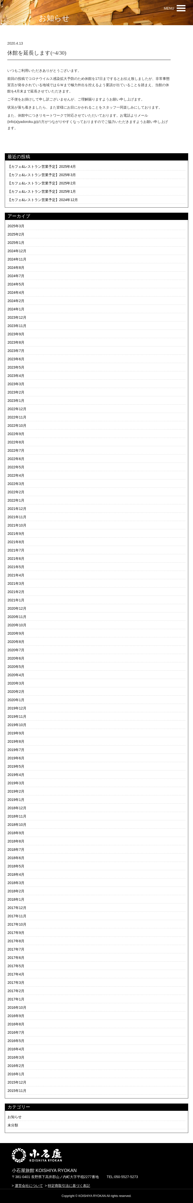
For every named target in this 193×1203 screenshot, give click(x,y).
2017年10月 (17, 924)
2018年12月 (17, 808)
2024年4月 (16, 292)
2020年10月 (17, 625)
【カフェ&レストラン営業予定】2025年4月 (42, 167)
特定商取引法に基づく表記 (69, 1186)
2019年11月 (17, 716)
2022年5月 (16, 467)
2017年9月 (16, 933)
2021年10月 (17, 525)
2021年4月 (16, 575)
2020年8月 (16, 642)
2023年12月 (17, 317)
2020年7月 (16, 650)
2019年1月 (16, 800)
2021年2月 (16, 592)
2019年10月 (17, 725)
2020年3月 (16, 683)
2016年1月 (16, 1074)
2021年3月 (16, 583)
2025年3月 (16, 226)
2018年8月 (16, 841)
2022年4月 (16, 475)
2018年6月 (16, 858)
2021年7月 (16, 550)
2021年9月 (16, 534)
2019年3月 (16, 783)
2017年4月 (16, 974)
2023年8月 (16, 342)
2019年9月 (16, 733)
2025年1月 (16, 243)
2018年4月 (16, 874)
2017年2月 (16, 991)
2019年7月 (16, 750)
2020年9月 (16, 633)
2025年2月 (16, 234)
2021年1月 (16, 600)
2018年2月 (16, 891)
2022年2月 (16, 492)
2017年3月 (16, 983)
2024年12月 (17, 251)
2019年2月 (16, 791)
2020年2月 (16, 692)
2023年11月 (17, 326)
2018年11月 (17, 816)
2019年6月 (16, 758)
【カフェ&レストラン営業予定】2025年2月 (42, 183)
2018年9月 (16, 833)
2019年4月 (16, 775)
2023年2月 (16, 392)
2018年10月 (17, 825)
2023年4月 (16, 376)
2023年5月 (16, 367)
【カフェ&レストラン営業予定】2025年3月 (42, 175)
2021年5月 (16, 567)
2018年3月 (16, 883)
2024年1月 (16, 309)
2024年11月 (17, 259)
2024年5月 (16, 284)
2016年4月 (16, 1049)
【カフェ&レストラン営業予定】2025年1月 (42, 191)
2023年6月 (16, 359)
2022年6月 (16, 459)
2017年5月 (16, 966)
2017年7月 (16, 949)
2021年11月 (17, 517)
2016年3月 (16, 1057)
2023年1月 (16, 401)
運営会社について (29, 1186)
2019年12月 (17, 708)
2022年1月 (16, 500)
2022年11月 (17, 417)
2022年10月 (17, 426)
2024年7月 (16, 276)
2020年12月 (17, 608)
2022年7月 (16, 450)
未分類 (13, 1125)
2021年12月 (17, 509)
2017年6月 (16, 958)
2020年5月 (16, 667)
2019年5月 (16, 766)
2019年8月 (16, 741)
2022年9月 (16, 434)
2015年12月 (17, 1082)
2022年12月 (17, 409)
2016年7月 (16, 1032)
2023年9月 (16, 334)
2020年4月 (16, 675)
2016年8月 (16, 1024)
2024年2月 (16, 301)
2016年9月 (16, 1016)
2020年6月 (16, 658)
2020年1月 (16, 700)
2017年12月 (17, 908)
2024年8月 (16, 268)
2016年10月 (17, 1007)
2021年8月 (16, 542)
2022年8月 (16, 442)
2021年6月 (16, 559)
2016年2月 (16, 1066)
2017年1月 (16, 999)
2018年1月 (16, 899)
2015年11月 (17, 1091)
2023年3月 (16, 384)
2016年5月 (16, 1041)
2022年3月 (16, 484)
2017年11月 (17, 916)
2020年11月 (17, 617)
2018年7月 (16, 850)
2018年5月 (16, 866)
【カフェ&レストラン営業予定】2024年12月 (43, 200)
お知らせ (15, 1117)
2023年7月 (16, 351)
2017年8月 (16, 941)
